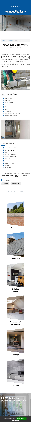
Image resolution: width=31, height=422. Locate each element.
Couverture (5, 183)
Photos (4, 412)
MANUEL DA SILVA (19, 412)
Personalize (15, 420)
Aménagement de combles (13, 411)
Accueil (3, 40)
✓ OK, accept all (21, 418)
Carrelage (20, 411)
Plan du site (13, 412)
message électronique (8, 175)
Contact (7, 412)
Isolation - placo (16, 183)
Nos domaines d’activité (15, 192)
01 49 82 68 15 (15, 6)
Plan (10, 412)
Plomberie (24, 411)
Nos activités (10, 40)
